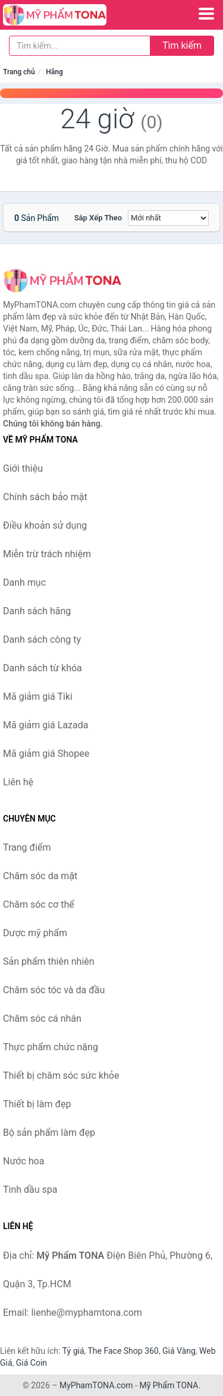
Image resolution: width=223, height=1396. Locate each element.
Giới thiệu (23, 468)
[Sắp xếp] (168, 218)
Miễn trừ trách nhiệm (47, 554)
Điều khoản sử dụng (45, 525)
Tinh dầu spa (30, 1189)
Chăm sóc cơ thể (38, 904)
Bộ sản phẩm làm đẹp (49, 1132)
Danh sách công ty (42, 639)
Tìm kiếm (182, 45)
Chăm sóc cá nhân (42, 1018)
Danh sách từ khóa (42, 668)
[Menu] (206, 14)
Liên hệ (18, 782)
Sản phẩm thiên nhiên (49, 961)
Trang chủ (19, 72)
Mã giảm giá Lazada (45, 725)
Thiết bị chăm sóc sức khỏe (61, 1075)
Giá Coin (31, 1362)
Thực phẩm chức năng (50, 1047)
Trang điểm (27, 847)
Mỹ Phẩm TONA (168, 1385)
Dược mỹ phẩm (35, 933)
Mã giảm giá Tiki (38, 696)
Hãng (54, 72)
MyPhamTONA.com (96, 1385)
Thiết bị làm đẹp (37, 1104)
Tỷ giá (73, 1351)
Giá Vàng (179, 1351)
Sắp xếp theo (98, 217)
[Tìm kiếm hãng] (79, 46)
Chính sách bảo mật (45, 497)
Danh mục (24, 582)
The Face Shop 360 (122, 1351)
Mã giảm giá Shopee (46, 753)
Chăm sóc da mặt (40, 876)
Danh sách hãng (37, 611)
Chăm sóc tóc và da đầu (54, 990)
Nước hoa (23, 1161)
